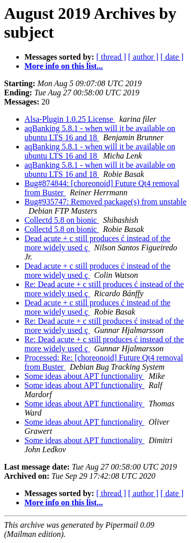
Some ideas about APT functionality (84, 376)
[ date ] (171, 57)
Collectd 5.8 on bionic (61, 220)
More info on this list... (63, 66)
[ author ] (143, 57)
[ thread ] (111, 57)
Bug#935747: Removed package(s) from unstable (105, 201)
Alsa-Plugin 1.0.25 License (69, 119)
